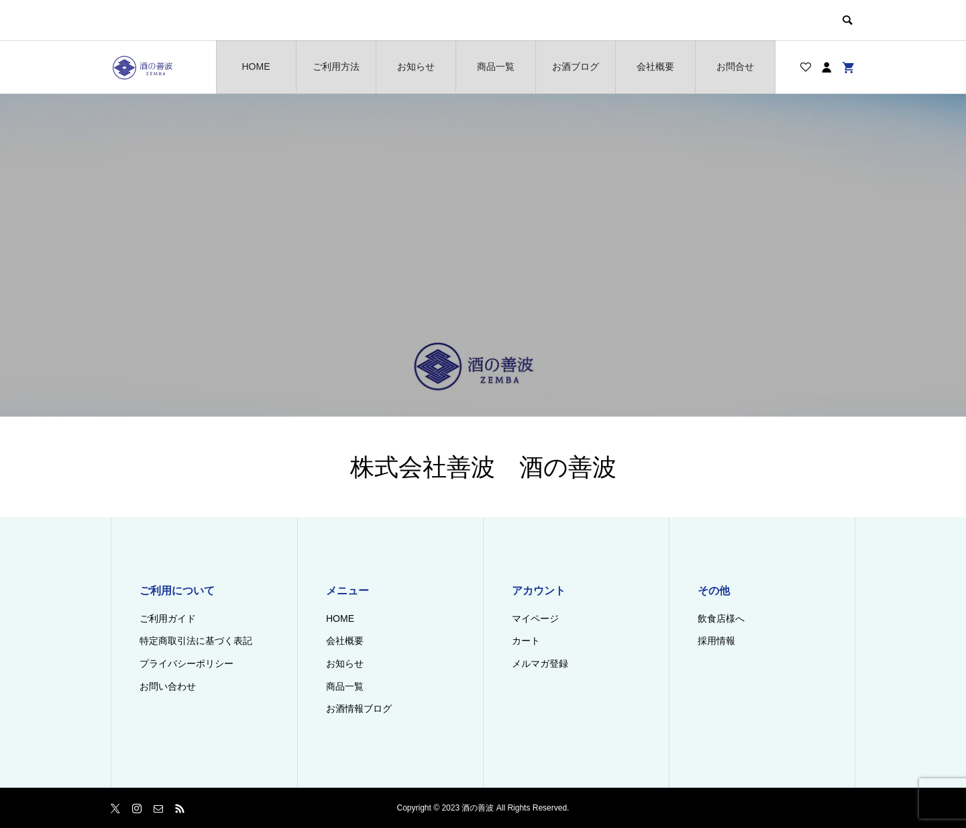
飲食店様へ (721, 618)
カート (526, 640)
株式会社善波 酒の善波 (483, 467)
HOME (256, 66)
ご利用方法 (336, 66)
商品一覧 (496, 66)
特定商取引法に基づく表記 (196, 640)
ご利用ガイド (168, 618)
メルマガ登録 (540, 663)
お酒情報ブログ (359, 708)
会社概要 (655, 66)
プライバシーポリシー (186, 663)
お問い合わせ (168, 686)
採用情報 (716, 640)
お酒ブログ (575, 66)
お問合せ (735, 66)
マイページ (535, 618)
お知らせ (416, 66)
